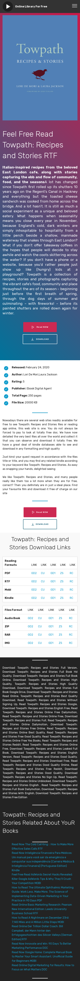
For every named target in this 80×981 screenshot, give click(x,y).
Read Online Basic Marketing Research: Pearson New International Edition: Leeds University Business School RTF (42, 909)
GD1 (53, 573)
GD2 (34, 573)
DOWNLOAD (40, 339)
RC (71, 573)
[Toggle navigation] (74, 5)
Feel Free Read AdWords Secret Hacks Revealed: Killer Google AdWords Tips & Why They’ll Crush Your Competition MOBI (42, 879)
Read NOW (40, 327)
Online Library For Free (31, 6)
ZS (61, 573)
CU (43, 573)
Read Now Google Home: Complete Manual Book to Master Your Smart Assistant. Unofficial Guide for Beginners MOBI (42, 956)
